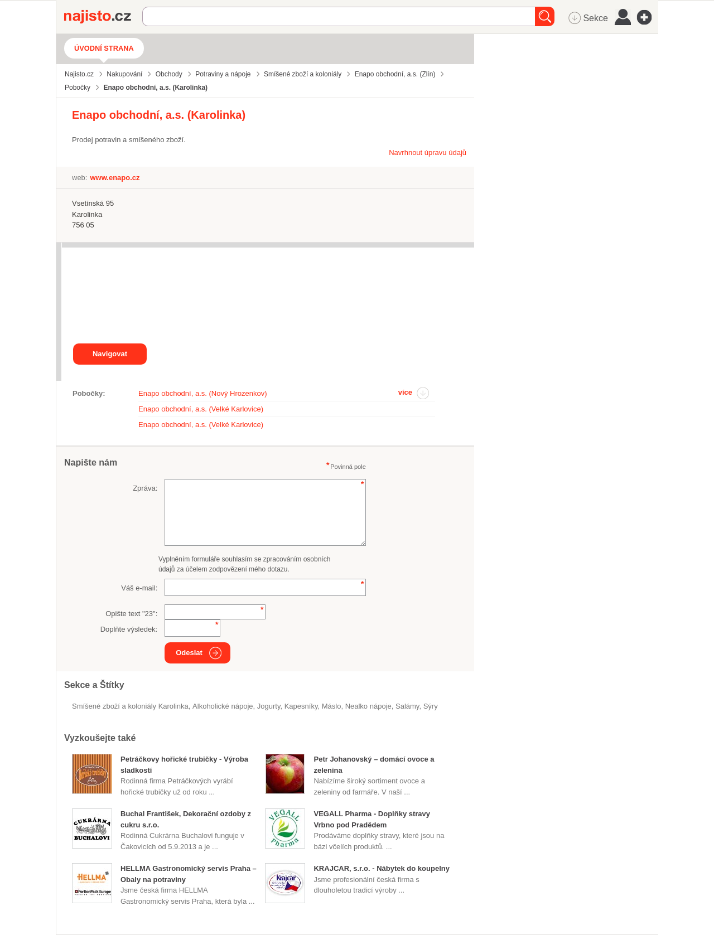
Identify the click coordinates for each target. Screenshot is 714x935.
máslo (331, 706)
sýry (430, 706)
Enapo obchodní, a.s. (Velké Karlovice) (200, 409)
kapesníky (301, 706)
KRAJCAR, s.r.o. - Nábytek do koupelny (381, 868)
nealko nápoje (368, 706)
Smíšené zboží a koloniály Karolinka (130, 706)
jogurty (269, 706)
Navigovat (110, 354)
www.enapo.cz (114, 177)
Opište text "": (131, 613)
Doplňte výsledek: (129, 629)
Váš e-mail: (139, 588)
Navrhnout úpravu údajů (427, 152)
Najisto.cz (103, 16)
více (405, 392)
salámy (407, 706)
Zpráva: (145, 488)
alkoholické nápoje (222, 706)
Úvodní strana (104, 48)
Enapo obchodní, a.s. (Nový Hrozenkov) (202, 393)
